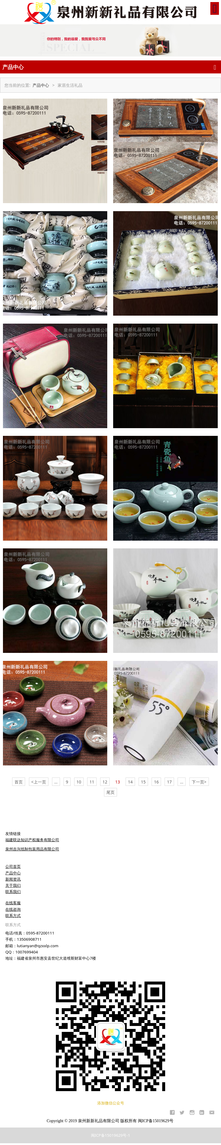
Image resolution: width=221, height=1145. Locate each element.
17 (169, 782)
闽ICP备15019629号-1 (110, 1135)
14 (130, 782)
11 (92, 782)
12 (105, 782)
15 (143, 782)
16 (156, 782)
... (56, 782)
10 (79, 782)
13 (117, 782)
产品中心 (40, 85)
